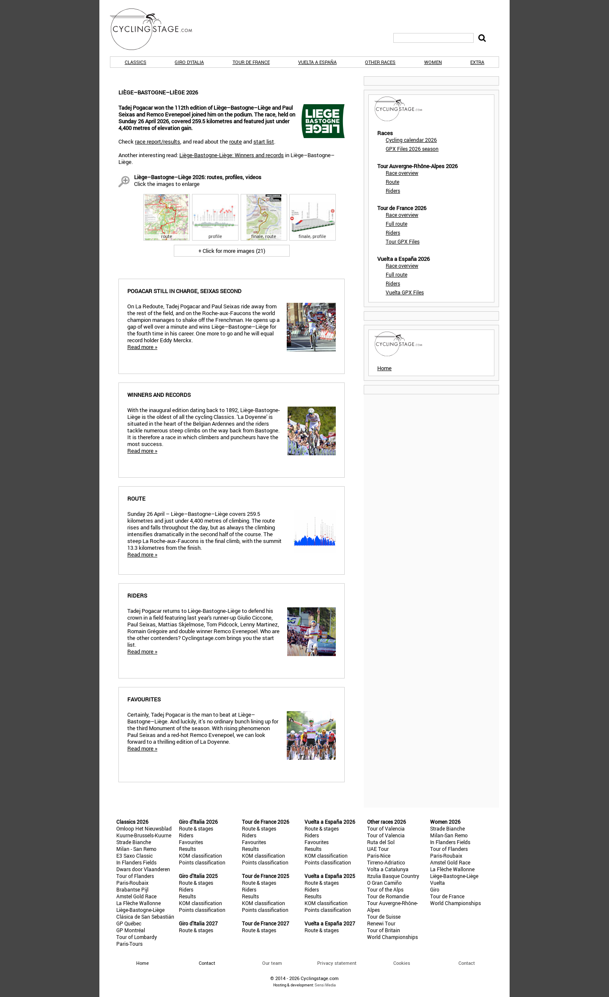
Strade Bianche (133, 842)
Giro (434, 889)
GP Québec (128, 923)
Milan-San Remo (449, 835)
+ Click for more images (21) (231, 251)
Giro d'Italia (189, 62)
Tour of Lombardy (136, 936)
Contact (466, 963)
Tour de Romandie (388, 896)
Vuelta (437, 882)
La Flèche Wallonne (138, 903)
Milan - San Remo (136, 848)
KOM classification (200, 855)
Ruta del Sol (381, 842)
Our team (272, 963)
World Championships (392, 936)
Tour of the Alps (385, 889)
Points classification (202, 862)
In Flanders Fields (136, 862)
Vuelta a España (317, 62)
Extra (477, 62)
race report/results (157, 141)
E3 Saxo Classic (134, 855)
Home (384, 368)
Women (433, 62)
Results (187, 848)
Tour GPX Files (403, 241)
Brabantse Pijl (132, 889)
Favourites (191, 842)
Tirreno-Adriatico (386, 862)
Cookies (401, 963)
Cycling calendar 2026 (411, 139)
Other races (380, 62)
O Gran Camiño (384, 882)
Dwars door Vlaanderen (143, 869)
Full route (396, 223)
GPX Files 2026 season (412, 148)
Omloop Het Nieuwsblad (144, 828)
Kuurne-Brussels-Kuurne (143, 835)
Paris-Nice (378, 855)
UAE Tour (378, 848)
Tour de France (251, 62)
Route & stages (196, 828)
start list (263, 141)
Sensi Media (325, 985)
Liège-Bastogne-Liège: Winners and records (231, 155)
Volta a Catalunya (388, 869)
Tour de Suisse (384, 916)
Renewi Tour (381, 923)
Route (392, 181)
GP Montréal (130, 930)
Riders (393, 190)
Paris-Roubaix (132, 882)
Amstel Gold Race (136, 896)
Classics (135, 62)
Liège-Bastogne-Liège (140, 909)
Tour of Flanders (135, 875)
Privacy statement (337, 963)
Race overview (402, 172)
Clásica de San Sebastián (145, 916)
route (235, 141)
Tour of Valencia (386, 828)
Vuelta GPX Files (405, 292)
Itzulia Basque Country (393, 875)
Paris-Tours (129, 943)
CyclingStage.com (156, 29)
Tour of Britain (383, 930)
